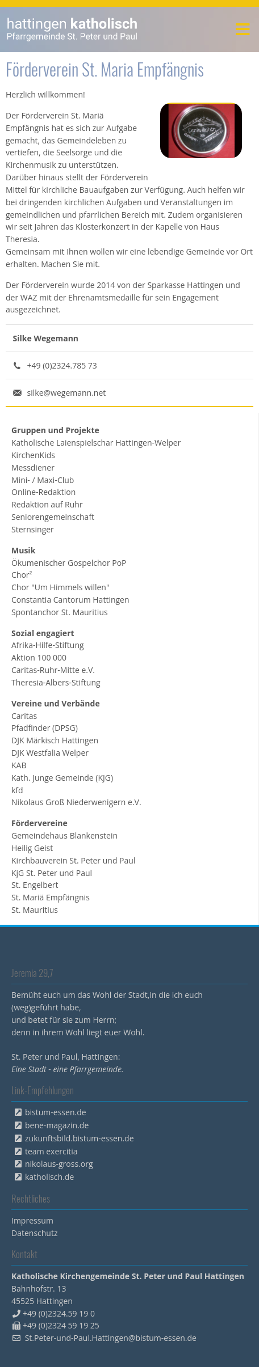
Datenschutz (34, 1233)
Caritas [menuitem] (24, 715)
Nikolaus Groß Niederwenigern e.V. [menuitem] (76, 802)
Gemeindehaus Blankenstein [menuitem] (64, 835)
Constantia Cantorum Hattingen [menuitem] (70, 599)
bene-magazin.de (57, 1125)
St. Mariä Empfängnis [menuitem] (50, 897)
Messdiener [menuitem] (33, 467)
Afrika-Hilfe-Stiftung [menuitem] (47, 645)
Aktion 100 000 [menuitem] (38, 657)
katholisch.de (49, 1176)
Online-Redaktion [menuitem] (43, 491)
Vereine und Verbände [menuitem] (55, 703)
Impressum (32, 1220)
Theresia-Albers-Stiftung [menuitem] (56, 682)
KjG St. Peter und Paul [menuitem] (51, 872)
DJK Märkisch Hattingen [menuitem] (54, 740)
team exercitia (51, 1151)
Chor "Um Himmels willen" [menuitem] (60, 587)
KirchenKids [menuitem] (33, 455)
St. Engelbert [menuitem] (34, 884)
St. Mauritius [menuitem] (34, 909)
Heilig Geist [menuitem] (32, 848)
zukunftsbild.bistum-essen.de (79, 1138)
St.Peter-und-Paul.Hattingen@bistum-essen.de (111, 1337)
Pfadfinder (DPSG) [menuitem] (44, 727)
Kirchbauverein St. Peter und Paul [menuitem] (73, 860)
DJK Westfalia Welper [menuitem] (50, 752)
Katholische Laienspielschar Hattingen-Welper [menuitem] (96, 442)
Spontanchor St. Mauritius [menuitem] (59, 612)
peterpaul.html (72, 29)
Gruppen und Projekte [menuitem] (55, 430)
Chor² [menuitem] (21, 574)
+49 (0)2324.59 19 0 (59, 1313)
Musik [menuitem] (23, 550)
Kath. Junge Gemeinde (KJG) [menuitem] (62, 777)
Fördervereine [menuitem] (39, 823)
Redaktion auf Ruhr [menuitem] (47, 504)
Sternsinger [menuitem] (32, 529)
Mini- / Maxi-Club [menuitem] (42, 480)
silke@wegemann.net (66, 392)
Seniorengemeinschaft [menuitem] (52, 516)
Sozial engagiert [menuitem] (42, 633)
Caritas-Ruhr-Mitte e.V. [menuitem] (53, 670)
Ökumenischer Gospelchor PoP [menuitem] (69, 562)
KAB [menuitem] (18, 765)
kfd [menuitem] (17, 790)
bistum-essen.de (55, 1112)
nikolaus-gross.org (59, 1163)
